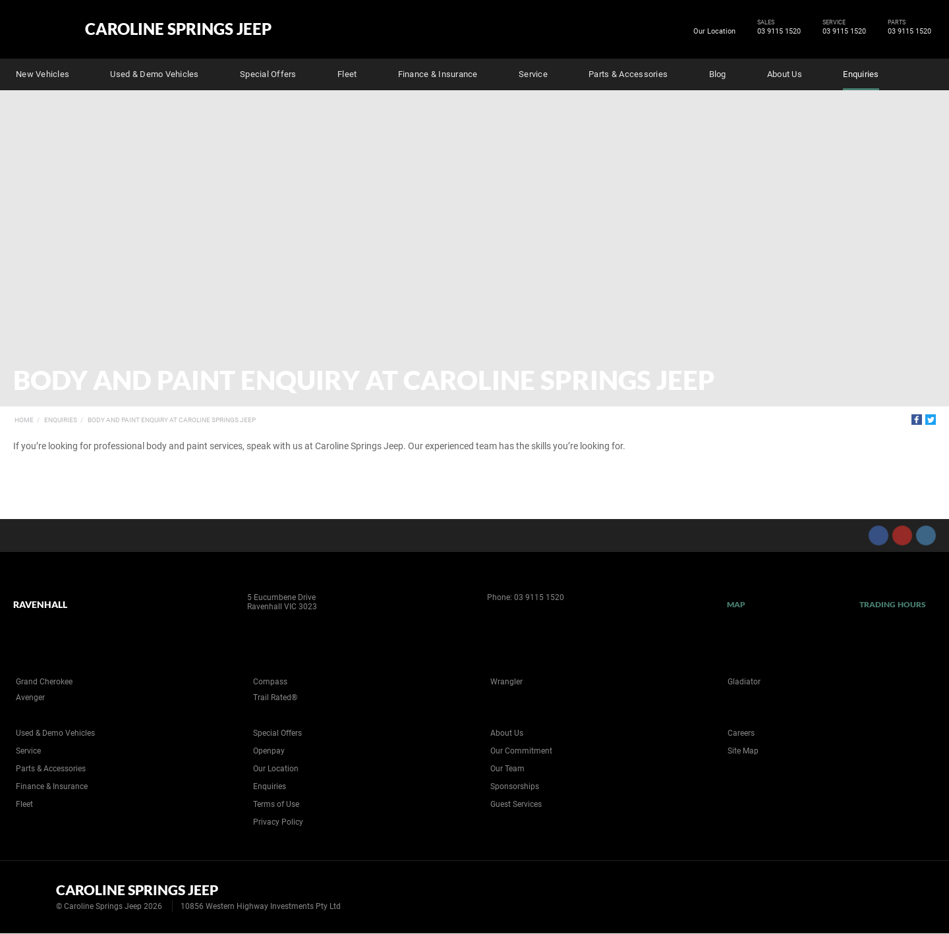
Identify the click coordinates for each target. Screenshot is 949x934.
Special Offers (268, 74)
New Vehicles (42, 74)
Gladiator (744, 681)
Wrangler (506, 681)
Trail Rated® (275, 697)
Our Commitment (521, 750)
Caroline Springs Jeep (178, 29)
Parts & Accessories (628, 74)
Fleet (347, 74)
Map (736, 604)
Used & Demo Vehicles (154, 74)
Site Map (743, 750)
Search (926, 72)
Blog (717, 74)
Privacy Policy (278, 822)
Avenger (30, 697)
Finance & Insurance (438, 74)
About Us (784, 74)
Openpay (269, 750)
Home (24, 420)
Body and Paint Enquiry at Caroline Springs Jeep (172, 420)
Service (533, 74)
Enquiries (860, 74)
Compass (270, 681)
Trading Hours (892, 604)
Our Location (714, 31)
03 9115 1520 (777, 31)
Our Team (507, 768)
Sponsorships (514, 786)
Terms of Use (276, 804)
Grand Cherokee (44, 681)
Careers (741, 733)
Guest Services (516, 804)
